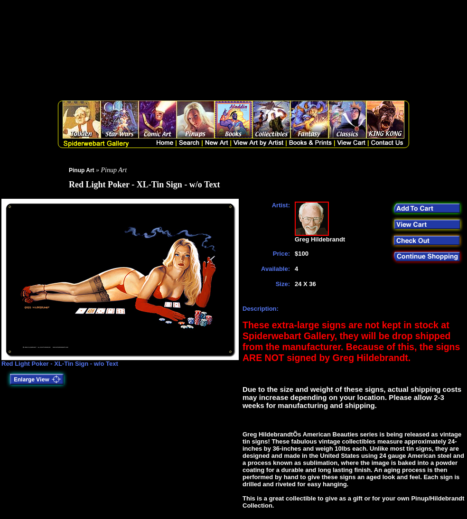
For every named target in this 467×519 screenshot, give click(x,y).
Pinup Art (81, 170)
